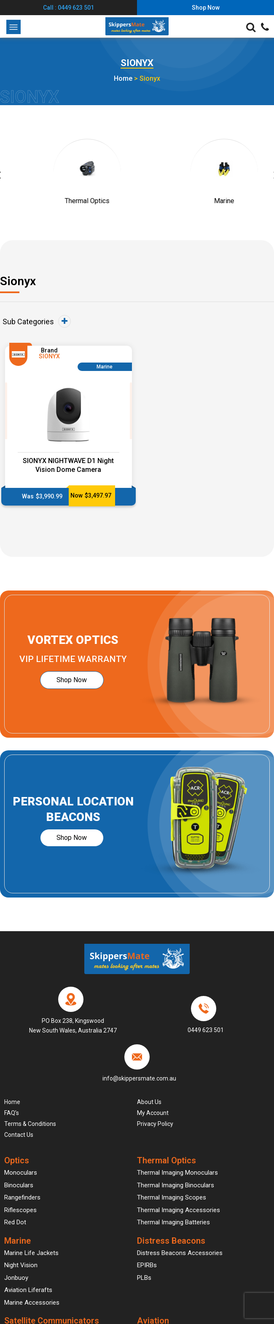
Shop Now (72, 680)
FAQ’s (11, 1113)
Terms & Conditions (30, 1123)
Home (123, 78)
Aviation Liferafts (28, 1290)
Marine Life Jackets (31, 1253)
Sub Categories (37, 321)
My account (153, 1113)
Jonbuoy (16, 1278)
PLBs (144, 1278)
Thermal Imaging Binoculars (175, 1185)
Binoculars (18, 1185)
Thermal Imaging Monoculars (177, 1172)
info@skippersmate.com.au (139, 1078)
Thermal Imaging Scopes (171, 1197)
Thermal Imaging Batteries (173, 1222)
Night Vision (21, 1265)
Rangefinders (22, 1197)
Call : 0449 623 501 (68, 7)
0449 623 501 (206, 1030)
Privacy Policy (155, 1123)
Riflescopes (20, 1210)
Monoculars (20, 1172)
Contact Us (18, 1134)
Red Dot (15, 1222)
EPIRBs (147, 1265)
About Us (149, 1102)
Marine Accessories (31, 1302)
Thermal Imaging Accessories (178, 1210)
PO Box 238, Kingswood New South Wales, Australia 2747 (73, 1025)
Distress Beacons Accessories (180, 1253)
